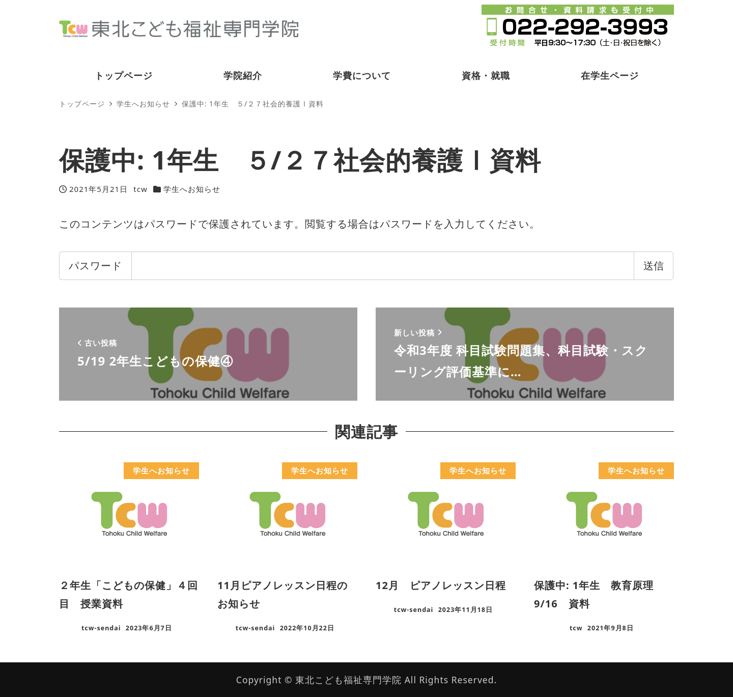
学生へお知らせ (191, 189)
